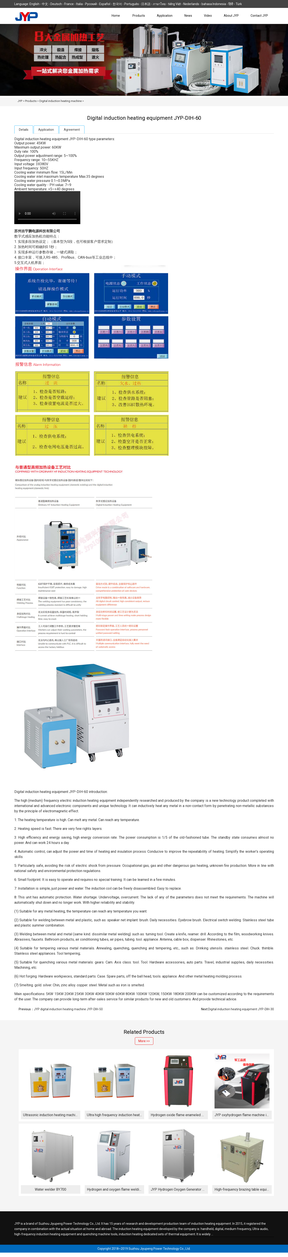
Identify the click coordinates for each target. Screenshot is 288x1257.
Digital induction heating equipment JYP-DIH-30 (241, 1009)
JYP (20, 101)
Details (23, 129)
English (34, 4)
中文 (45, 4)
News (188, 15)
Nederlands (191, 4)
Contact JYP (259, 15)
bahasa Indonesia (214, 4)
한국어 (117, 4)
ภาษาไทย (159, 4)
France (69, 4)
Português (131, 4)
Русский (91, 4)
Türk (239, 4)
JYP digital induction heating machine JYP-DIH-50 (68, 1009)
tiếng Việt (174, 4)
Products (138, 15)
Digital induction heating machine (60, 101)
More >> (144, 1041)
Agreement (72, 129)
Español (104, 4)
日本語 (145, 4)
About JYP (231, 15)
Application (164, 15)
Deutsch (56, 4)
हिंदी (230, 4)
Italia (79, 4)
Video (208, 15)
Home (116, 15)
